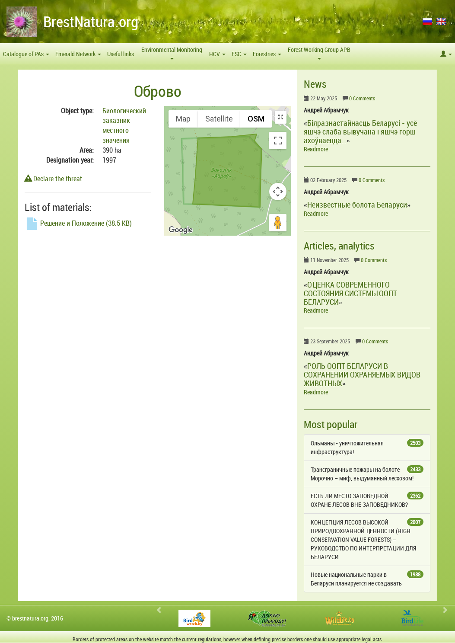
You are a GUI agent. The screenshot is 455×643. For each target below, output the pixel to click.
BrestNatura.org (90, 21)
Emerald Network (78, 54)
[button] (446, 54)
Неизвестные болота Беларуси (357, 204)
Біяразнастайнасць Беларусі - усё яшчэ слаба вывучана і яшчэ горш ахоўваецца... (360, 131)
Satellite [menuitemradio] (219, 118)
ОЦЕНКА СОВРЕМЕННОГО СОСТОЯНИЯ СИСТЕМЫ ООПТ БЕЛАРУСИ (350, 293)
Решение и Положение (78, 223)
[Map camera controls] (277, 191)
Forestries (267, 54)
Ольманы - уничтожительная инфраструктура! (367, 447)
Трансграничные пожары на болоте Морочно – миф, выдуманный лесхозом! (367, 473)
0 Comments (362, 98)
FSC (239, 54)
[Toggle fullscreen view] (277, 140)
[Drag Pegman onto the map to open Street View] (277, 222)
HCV (217, 54)
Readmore (316, 149)
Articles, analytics (339, 246)
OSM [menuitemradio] (256, 118)
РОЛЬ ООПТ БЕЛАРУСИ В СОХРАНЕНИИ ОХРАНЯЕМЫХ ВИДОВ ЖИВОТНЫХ (362, 374)
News (315, 84)
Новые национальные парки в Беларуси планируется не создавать (367, 578)
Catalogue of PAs (26, 54)
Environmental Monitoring (171, 52)
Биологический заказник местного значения (124, 125)
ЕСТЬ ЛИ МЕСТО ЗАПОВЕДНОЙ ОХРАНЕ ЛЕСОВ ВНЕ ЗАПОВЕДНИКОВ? (367, 500)
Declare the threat (53, 178)
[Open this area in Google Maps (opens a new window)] (180, 230)
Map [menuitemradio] (183, 118)
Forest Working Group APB (319, 52)
